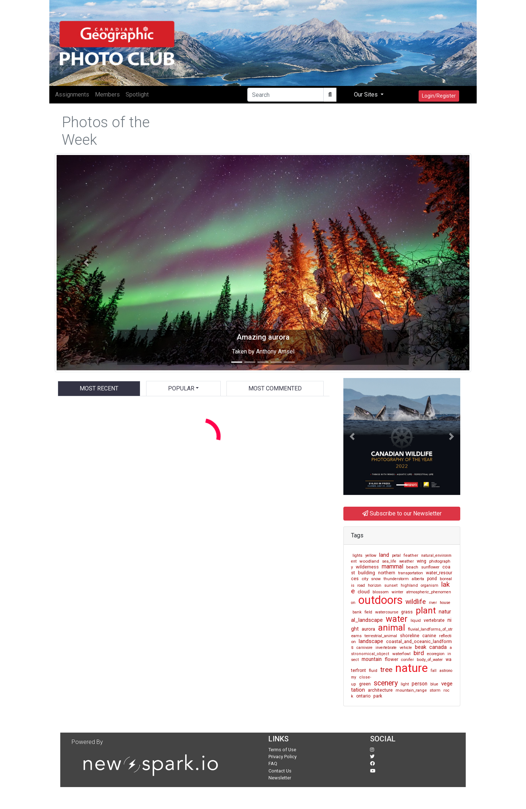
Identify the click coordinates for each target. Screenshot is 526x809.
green (365, 684)
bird (418, 653)
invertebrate (386, 647)
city (365, 578)
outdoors (380, 600)
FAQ (272, 763)
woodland (369, 561)
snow (376, 578)
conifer (407, 659)
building (366, 572)
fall (434, 670)
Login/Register (439, 96)
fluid (373, 670)
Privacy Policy (282, 756)
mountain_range (411, 690)
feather (411, 555)
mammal (392, 566)
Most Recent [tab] (99, 388)
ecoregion (436, 653)
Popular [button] (181, 388)
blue (434, 684)
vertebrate (434, 620)
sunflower (430, 567)
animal (391, 627)
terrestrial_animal (381, 635)
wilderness (367, 567)
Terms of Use (282, 749)
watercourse (386, 612)
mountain (372, 659)
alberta (418, 578)
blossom (381, 591)
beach (412, 567)
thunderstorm (396, 578)
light (405, 684)
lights (357, 555)
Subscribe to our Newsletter (402, 513)
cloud (364, 591)
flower (391, 659)
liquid (416, 620)
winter (397, 591)
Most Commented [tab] (275, 388)
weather (406, 561)
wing (421, 561)
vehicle (406, 647)
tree (386, 669)
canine (429, 635)
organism (429, 585)
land (384, 555)
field (368, 612)
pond (432, 578)
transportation (410, 573)
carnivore (365, 647)
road (361, 585)
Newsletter (279, 777)
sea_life (389, 561)
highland (409, 585)
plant (426, 610)
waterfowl (401, 653)
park (377, 696)
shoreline (409, 635)
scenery (386, 683)
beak (420, 647)
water (397, 619)
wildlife (415, 601)
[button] (86, 262)
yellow (370, 555)
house (445, 602)
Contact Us (279, 771)
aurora (368, 629)
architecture (380, 690)
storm (435, 690)
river (433, 602)
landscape (371, 641)
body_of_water (430, 659)
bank (357, 612)
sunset (391, 585)
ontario (363, 696)
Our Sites (366, 94)
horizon (374, 585)
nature (411, 668)
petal (396, 555)
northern (386, 572)
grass (407, 612)
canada (438, 647)
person (419, 684)
